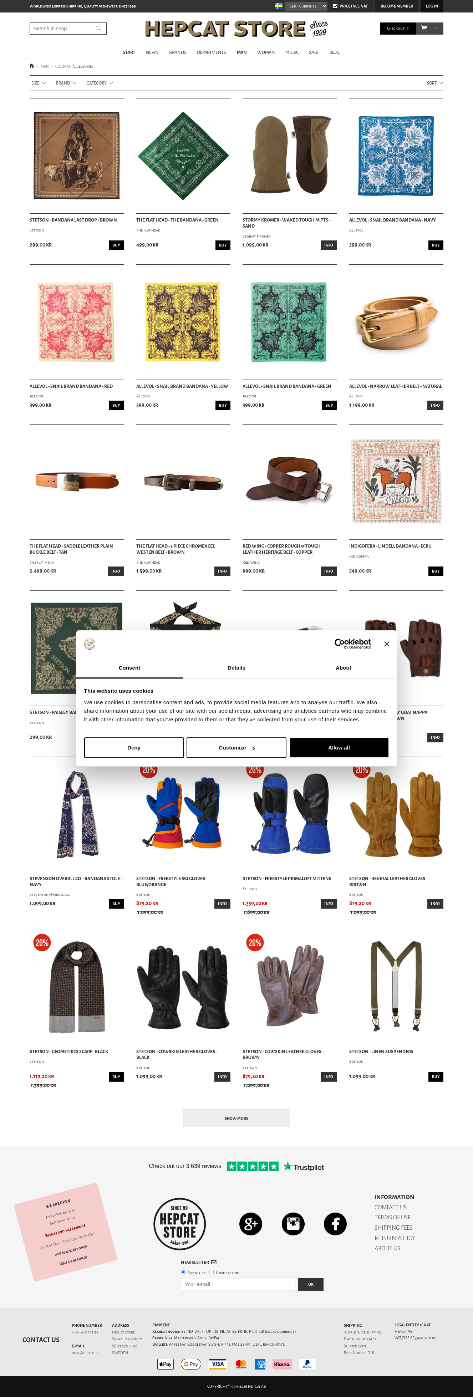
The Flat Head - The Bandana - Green (177, 220)
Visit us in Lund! (73, 1260)
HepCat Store (123, 1332)
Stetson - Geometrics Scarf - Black (69, 1052)
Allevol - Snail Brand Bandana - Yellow (182, 386)
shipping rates (363, 1339)
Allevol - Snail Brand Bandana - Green (287, 386)
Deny (134, 748)
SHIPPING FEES (393, 1227)
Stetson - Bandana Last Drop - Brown (73, 220)
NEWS (152, 52)
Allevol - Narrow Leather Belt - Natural (395, 386)
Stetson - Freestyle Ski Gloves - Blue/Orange (171, 882)
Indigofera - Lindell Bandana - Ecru (390, 546)
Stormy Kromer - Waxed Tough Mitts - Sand (286, 223)
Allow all (339, 748)
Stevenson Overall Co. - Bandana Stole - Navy (76, 882)
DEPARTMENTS (211, 52)
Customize (237, 748)
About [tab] (343, 668)
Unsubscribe (227, 1273)
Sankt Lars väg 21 (127, 1339)
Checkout (396, 28)
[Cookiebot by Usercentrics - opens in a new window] (340, 644)
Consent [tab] (130, 668)
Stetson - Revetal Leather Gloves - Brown (388, 882)
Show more (236, 1118)
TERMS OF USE (393, 1217)
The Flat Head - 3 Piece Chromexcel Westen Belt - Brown (175, 549)
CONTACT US (391, 1207)
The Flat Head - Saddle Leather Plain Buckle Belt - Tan (71, 549)
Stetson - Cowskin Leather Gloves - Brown (283, 1055)
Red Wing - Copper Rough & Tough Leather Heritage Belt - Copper (282, 549)
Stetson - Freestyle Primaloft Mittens (287, 879)
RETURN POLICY (395, 1238)
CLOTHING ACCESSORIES (74, 66)
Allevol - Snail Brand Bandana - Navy (392, 220)
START (129, 52)
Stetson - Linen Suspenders (381, 1052)
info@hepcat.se (85, 1353)
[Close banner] (386, 644)
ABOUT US (387, 1248)
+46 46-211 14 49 (85, 1332)
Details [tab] (236, 668)
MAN (242, 52)
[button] (424, 28)
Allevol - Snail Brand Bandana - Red (71, 386)
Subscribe (196, 1273)
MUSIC (291, 52)
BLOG (334, 52)
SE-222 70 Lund (125, 1346)
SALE (313, 52)
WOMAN (266, 52)
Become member (397, 6)
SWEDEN (120, 1353)
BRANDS (177, 52)
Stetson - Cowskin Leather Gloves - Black (176, 1055)
